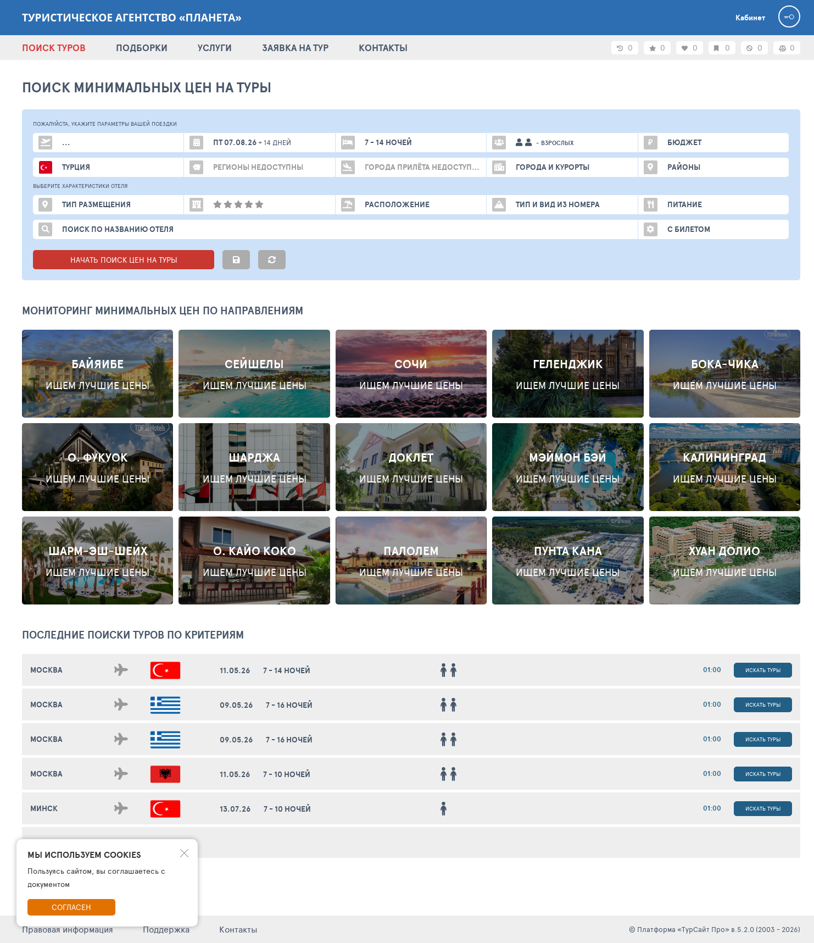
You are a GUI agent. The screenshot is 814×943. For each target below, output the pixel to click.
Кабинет (750, 17)
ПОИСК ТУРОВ (54, 47)
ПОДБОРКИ (142, 47)
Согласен (71, 907)
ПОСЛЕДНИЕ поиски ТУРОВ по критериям (133, 634)
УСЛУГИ (215, 47)
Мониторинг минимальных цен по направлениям (162, 310)
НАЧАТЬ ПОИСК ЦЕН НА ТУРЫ (123, 259)
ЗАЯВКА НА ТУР (295, 47)
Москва (46, 669)
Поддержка (166, 929)
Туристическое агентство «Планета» (132, 17)
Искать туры (762, 670)
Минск (44, 808)
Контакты (238, 929)
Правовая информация (67, 929)
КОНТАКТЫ (383, 47)
